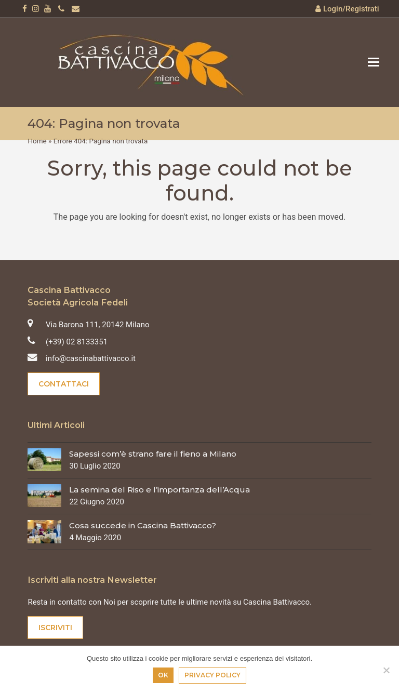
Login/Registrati (351, 9)
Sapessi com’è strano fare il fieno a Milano (152, 454)
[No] (386, 670)
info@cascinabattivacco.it (91, 358)
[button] (373, 62)
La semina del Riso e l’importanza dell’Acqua (159, 490)
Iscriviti (55, 627)
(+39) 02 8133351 (77, 341)
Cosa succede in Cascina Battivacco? (142, 525)
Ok (163, 675)
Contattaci (63, 384)
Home (37, 141)
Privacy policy (212, 675)
